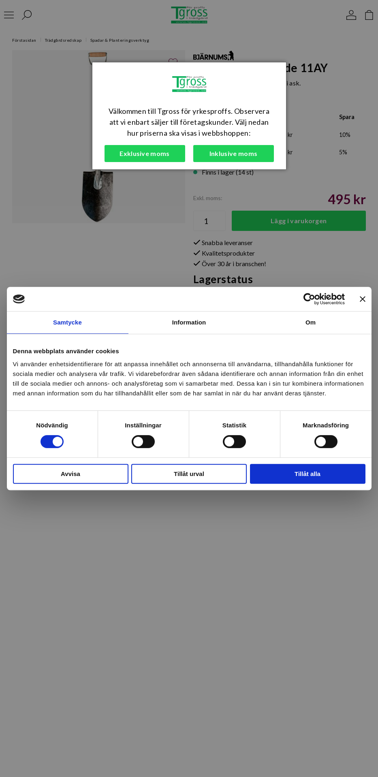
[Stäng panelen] (362, 299)
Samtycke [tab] (67, 322)
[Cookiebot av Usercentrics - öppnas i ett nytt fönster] (309, 299)
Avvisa (70, 473)
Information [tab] (189, 322)
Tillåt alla (307, 473)
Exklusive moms (144, 153)
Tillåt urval (189, 473)
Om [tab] (310, 322)
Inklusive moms (233, 153)
